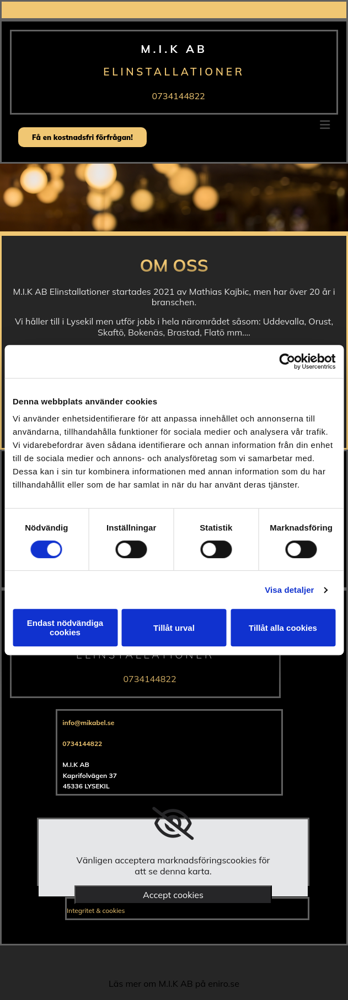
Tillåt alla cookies (283, 628)
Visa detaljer (289, 589)
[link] (173, 823)
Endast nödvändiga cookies (65, 627)
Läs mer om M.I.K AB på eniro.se (174, 983)
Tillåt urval (174, 628)
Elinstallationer (174, 71)
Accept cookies (173, 894)
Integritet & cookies (96, 910)
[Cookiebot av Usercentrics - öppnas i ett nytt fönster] (287, 361)
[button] (82, 137)
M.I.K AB (174, 49)
